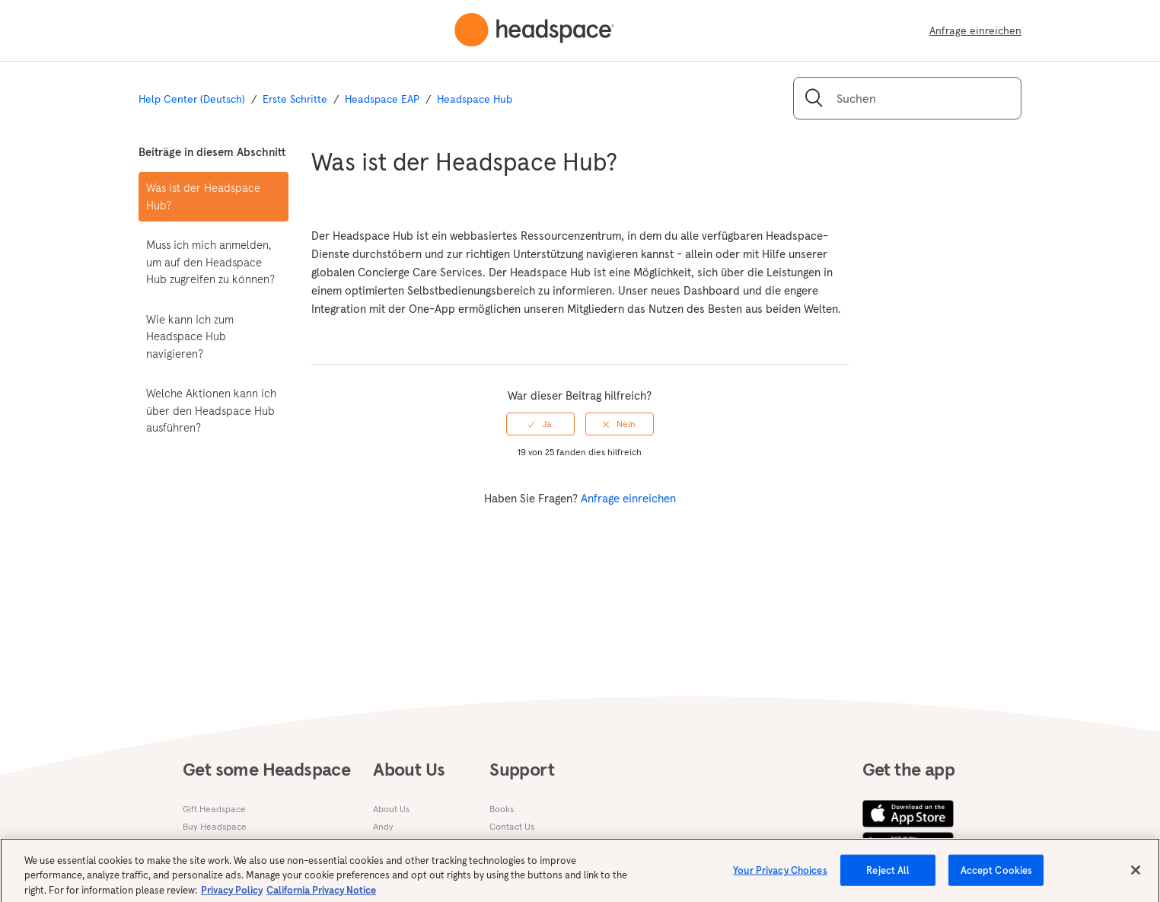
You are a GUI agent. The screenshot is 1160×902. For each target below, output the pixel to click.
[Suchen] (907, 98)
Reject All (888, 875)
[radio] (540, 424)
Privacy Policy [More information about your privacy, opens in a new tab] (232, 894)
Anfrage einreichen (975, 30)
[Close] (1135, 874)
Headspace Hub (474, 99)
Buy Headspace (215, 826)
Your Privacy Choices (780, 875)
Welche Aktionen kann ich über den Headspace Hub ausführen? (211, 410)
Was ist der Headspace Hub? (203, 196)
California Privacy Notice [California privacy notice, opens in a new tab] (321, 894)
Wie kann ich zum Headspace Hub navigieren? (190, 336)
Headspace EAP (382, 99)
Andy (383, 826)
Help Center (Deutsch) (192, 99)
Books (501, 808)
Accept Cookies (997, 875)
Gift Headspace (214, 808)
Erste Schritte (295, 99)
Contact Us (511, 826)
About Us (391, 808)
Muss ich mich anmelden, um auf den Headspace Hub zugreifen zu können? (210, 261)
